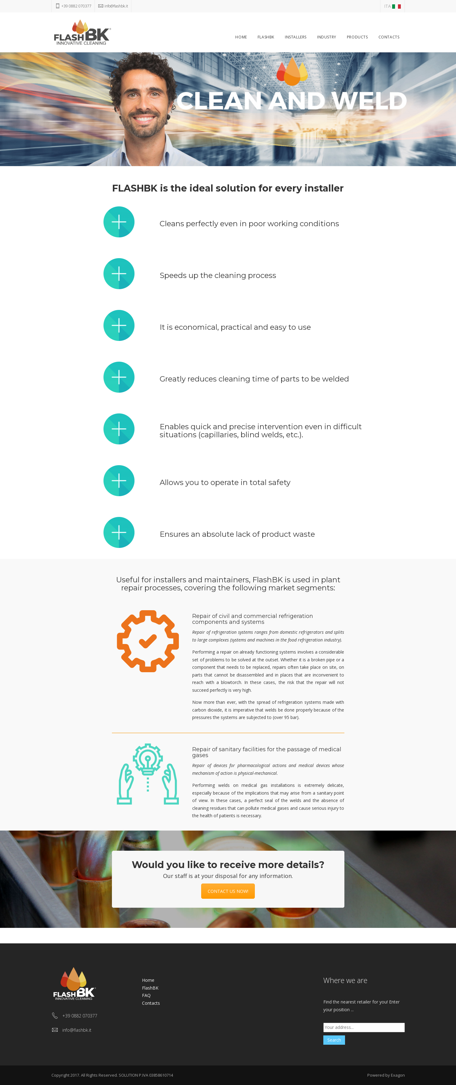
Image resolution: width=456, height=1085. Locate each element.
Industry (326, 37)
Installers (296, 37)
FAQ (146, 995)
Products (357, 37)
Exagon (398, 1075)
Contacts (389, 37)
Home (241, 37)
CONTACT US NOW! (228, 891)
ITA (392, 6)
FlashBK (266, 37)
